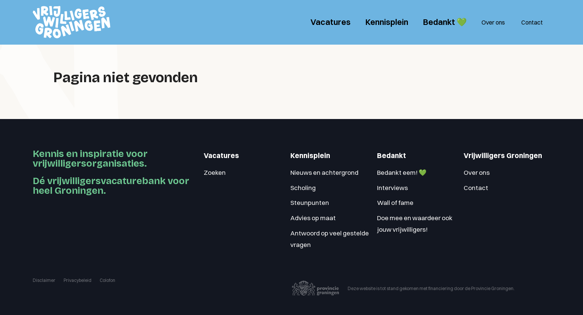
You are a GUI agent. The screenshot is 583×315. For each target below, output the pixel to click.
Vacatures (330, 22)
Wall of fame (395, 202)
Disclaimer (44, 280)
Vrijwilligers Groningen (503, 155)
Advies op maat (313, 218)
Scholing (303, 188)
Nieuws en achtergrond (324, 172)
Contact (532, 22)
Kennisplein (386, 22)
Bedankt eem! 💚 (401, 172)
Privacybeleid (77, 280)
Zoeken (215, 172)
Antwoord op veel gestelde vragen (329, 238)
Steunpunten (309, 202)
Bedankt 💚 (445, 22)
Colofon (107, 280)
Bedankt (391, 155)
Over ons (493, 22)
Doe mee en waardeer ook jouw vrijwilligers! (414, 223)
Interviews (392, 188)
